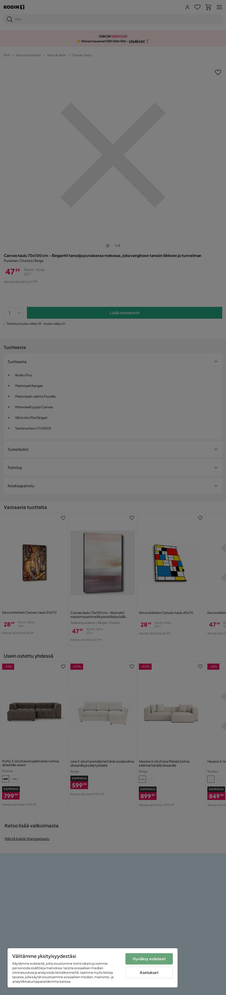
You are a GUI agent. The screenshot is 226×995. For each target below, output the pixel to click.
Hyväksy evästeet (149, 958)
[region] (93, 967)
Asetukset (149, 972)
